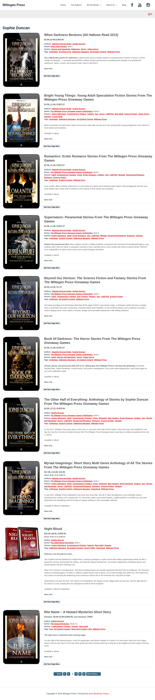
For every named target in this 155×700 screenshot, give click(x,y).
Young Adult (57, 117)
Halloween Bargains (80, 52)
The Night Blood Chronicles (62, 543)
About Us (116, 5)
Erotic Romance (90, 175)
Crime (79, 175)
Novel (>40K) (89, 548)
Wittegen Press (14, 5)
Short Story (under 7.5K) (81, 629)
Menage (121, 175)
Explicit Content (66, 180)
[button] (150, 14)
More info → (49, 69)
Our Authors (82, 5)
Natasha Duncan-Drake (61, 44)
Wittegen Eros (79, 180)
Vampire (47, 117)
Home (70, 5)
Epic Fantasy (82, 297)
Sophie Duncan (78, 44)
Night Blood (53, 529)
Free (51, 629)
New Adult (119, 114)
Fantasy (90, 114)
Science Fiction (130, 114)
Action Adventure (58, 114)
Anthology (53, 52)
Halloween (75, 49)
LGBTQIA (110, 114)
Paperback (95, 489)
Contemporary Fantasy (76, 114)
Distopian (103, 418)
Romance (48, 178)
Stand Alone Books (59, 47)
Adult (53, 175)
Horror (84, 49)
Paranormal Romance (135, 175)
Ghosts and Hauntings (60, 49)
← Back (58, 674)
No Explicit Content (98, 52)
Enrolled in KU (65, 52)
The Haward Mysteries (60, 624)
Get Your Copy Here (51, 76)
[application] (105, 5)
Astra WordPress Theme (99, 693)
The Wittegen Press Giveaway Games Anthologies (72, 111)
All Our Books (99, 5)
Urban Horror (93, 49)
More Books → (93, 674)
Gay (96, 114)
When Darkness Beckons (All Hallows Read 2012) (81, 35)
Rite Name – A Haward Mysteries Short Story (77, 612)
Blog (128, 5)
